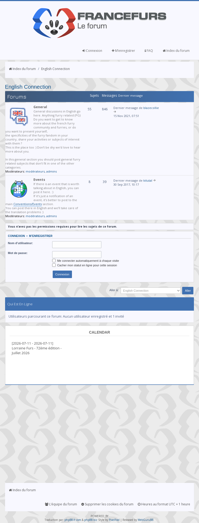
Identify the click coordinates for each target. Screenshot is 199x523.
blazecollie (151, 108)
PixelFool (114, 520)
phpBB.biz (90, 520)
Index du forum (176, 50)
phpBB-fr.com (72, 520)
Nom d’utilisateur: (20, 243)
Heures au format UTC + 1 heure (164, 504)
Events (39, 179)
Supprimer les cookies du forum (107, 504)
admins (51, 171)
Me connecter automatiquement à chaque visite (85, 260)
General (40, 107)
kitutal (147, 180)
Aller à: (113, 290)
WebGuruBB (145, 520)
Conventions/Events (27, 204)
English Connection (55, 69)
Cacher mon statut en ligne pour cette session (84, 265)
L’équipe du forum (61, 504)
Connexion (92, 50)
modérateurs (35, 171)
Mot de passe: (18, 253)
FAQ (149, 50)
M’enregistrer (123, 50)
